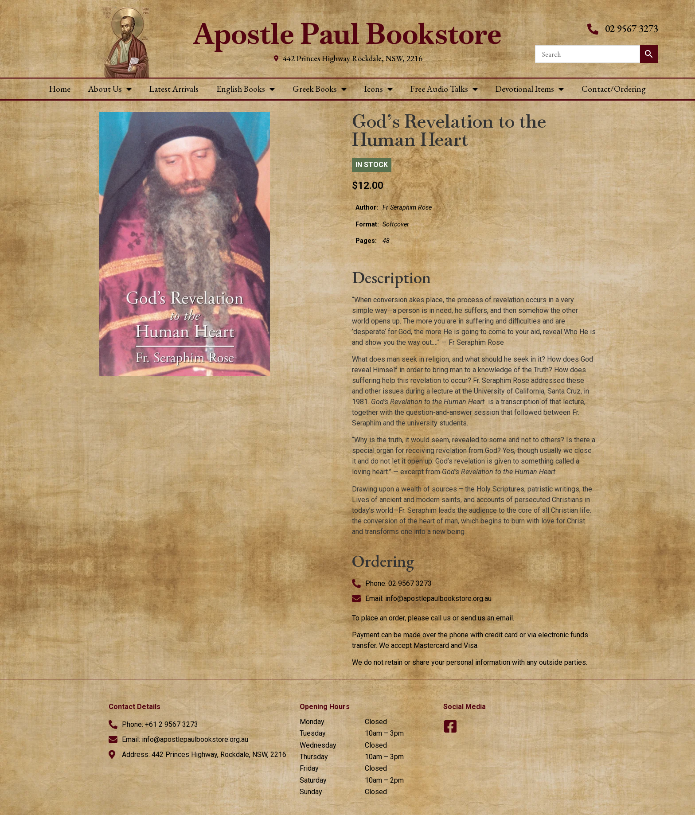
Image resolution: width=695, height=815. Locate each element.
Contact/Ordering (614, 88)
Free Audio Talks (444, 88)
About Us (110, 88)
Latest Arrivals (174, 88)
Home (59, 88)
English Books (245, 88)
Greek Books (320, 88)
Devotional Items (530, 88)
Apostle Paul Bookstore (347, 34)
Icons (378, 88)
